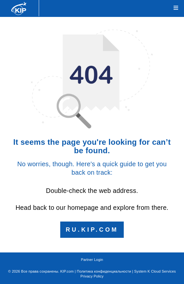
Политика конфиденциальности (104, 271)
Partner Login (92, 260)
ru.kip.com (92, 229)
